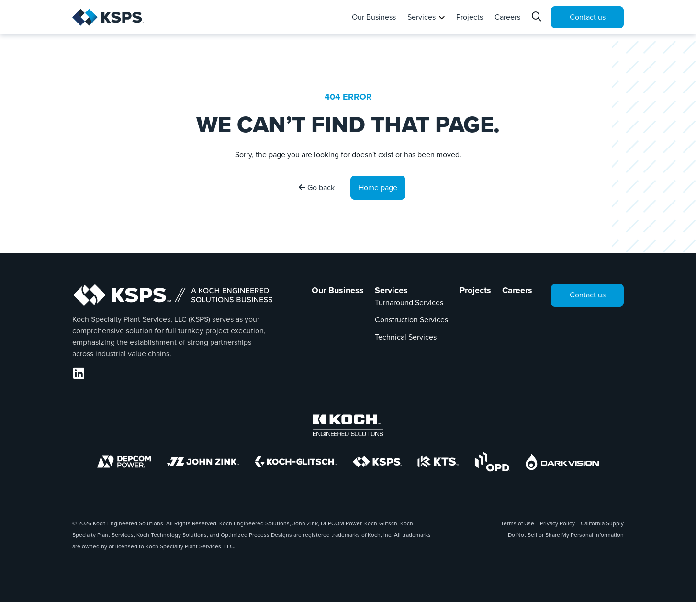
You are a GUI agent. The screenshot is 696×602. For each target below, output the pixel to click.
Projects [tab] (469, 17)
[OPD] (492, 462)
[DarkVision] (562, 462)
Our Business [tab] (374, 17)
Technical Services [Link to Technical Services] (406, 336)
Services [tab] (421, 17)
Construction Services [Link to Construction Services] (411, 319)
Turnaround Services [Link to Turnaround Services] (409, 302)
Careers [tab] (507, 17)
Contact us (588, 17)
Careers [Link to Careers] (517, 290)
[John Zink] (203, 461)
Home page (378, 187)
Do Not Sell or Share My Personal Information (566, 535)
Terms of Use (517, 523)
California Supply (602, 523)
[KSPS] (377, 462)
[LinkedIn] (78, 373)
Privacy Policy (557, 523)
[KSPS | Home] (123, 17)
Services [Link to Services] (391, 290)
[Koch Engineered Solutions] (348, 425)
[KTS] (438, 461)
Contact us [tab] (588, 294)
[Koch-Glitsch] (296, 461)
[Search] (537, 17)
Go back (317, 187)
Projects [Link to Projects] (475, 290)
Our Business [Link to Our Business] (338, 290)
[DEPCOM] (124, 461)
